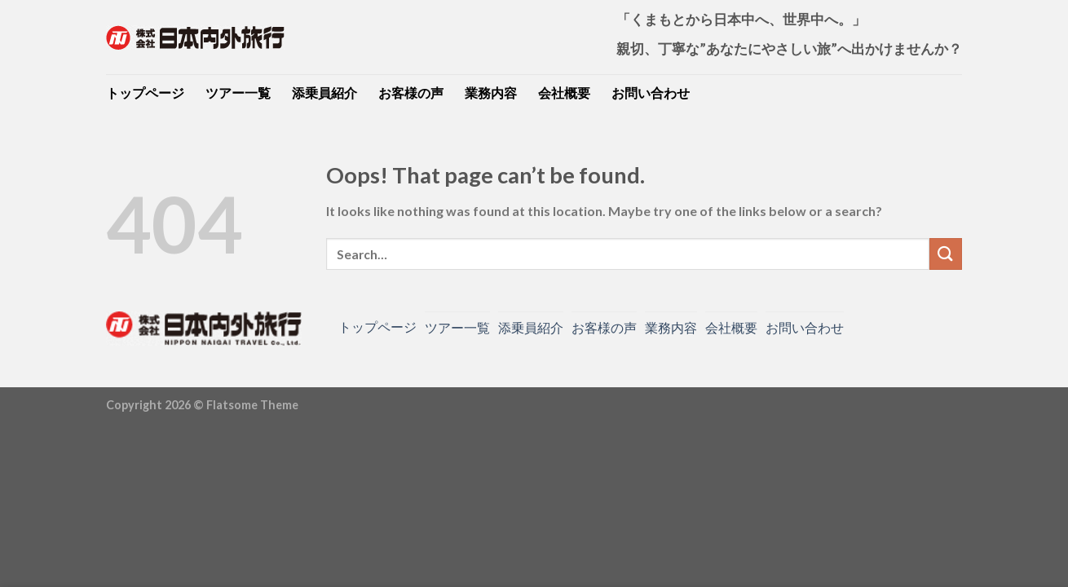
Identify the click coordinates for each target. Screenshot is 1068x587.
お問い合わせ (650, 92)
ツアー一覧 (238, 92)
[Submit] (945, 254)
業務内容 (491, 92)
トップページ (145, 92)
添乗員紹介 (324, 92)
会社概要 (564, 92)
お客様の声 (411, 92)
